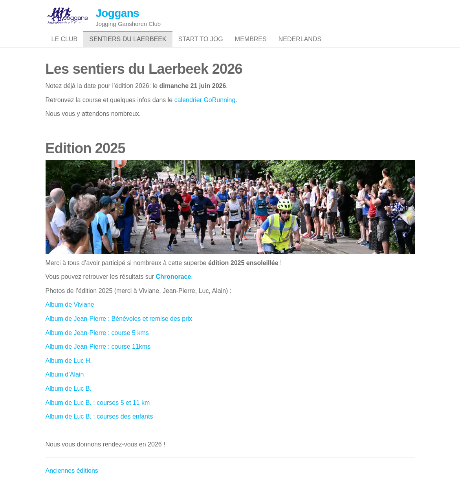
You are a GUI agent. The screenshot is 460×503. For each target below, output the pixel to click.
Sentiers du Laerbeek (128, 47)
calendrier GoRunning (205, 115)
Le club (64, 47)
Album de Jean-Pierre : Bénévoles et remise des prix (119, 334)
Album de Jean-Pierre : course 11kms (98, 362)
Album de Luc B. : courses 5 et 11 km (98, 418)
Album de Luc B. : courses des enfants (99, 432)
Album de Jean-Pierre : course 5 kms (97, 348)
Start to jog (200, 47)
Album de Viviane (71, 320)
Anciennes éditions (72, 486)
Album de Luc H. (69, 376)
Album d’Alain (65, 390)
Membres (251, 47)
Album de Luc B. (69, 404)
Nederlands (300, 47)
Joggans (117, 13)
